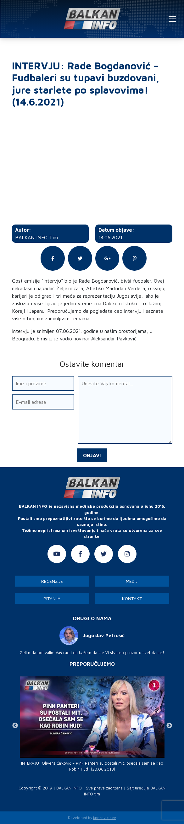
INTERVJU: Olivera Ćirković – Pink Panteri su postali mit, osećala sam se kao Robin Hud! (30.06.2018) (92, 766)
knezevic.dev (104, 817)
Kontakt (132, 598)
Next (169, 726)
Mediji (132, 581)
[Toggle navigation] (172, 19)
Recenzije (52, 581)
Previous (15, 726)
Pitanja (51, 598)
